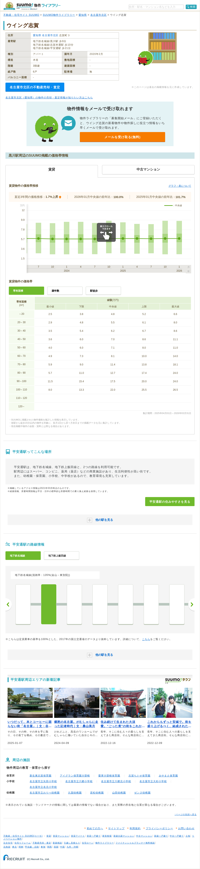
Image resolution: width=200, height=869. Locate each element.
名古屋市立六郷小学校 (79, 781)
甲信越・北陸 (32, 847)
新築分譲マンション (123, 836)
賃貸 (48, 836)
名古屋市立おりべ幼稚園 (45, 792)
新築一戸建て (161, 836)
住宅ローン (87, 843)
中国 (62, 847)
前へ (8, 604)
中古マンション (144, 836)
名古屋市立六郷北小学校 (116, 781)
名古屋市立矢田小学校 (43, 781)
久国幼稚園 (75, 792)
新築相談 (57, 843)
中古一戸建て (177, 836)
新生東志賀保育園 (40, 775)
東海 (43, 847)
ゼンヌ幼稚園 (142, 792)
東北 (14, 847)
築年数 (55, 290)
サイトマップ (116, 828)
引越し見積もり (72, 843)
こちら (146, 639)
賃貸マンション (61, 836)
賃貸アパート (78, 836)
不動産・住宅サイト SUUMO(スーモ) (23, 836)
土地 (188, 836)
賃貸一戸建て (94, 836)
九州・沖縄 (72, 847)
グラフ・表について (179, 185)
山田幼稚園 (119, 792)
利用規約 (135, 828)
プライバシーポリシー (159, 828)
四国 (56, 847)
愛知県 (83, 14)
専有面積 (18, 290)
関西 (49, 847)
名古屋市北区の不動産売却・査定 (35, 87)
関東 (21, 847)
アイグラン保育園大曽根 (75, 775)
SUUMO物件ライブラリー (59, 14)
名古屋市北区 (98, 14)
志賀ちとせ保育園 (139, 775)
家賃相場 (107, 836)
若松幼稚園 (97, 792)
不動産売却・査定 (42, 843)
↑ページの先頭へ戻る (186, 814)
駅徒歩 (94, 290)
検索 (193, 6)
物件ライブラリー (104, 843)
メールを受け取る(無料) (122, 137)
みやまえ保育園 (168, 775)
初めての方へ (95, 828)
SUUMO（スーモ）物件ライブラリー (32, 6)
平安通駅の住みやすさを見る (169, 501)
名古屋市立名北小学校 (43, 787)
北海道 (6, 847)
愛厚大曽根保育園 (109, 775)
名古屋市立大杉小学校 (153, 781)
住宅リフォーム (22, 843)
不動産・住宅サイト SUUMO (21, 14)
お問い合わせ (186, 828)
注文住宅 (8, 843)
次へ (191, 604)
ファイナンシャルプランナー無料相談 (135, 843)
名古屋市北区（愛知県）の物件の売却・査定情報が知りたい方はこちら (49, 97)
